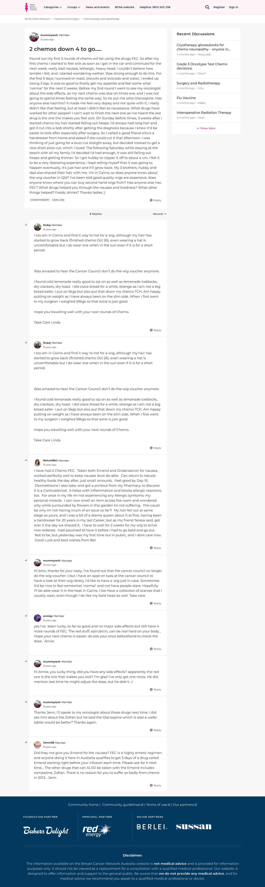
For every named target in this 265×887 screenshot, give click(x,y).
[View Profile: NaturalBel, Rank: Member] (37, 462)
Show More (206, 128)
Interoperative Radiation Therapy (204, 113)
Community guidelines (121, 805)
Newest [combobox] (160, 214)
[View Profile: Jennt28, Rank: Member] (37, 744)
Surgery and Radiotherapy (198, 83)
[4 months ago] (186, 54)
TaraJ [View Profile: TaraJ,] (201, 117)
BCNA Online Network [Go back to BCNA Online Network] (37, 18)
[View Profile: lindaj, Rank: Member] (37, 227)
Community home (83, 805)
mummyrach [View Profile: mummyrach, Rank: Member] (49, 35)
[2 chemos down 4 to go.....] (49, 229)
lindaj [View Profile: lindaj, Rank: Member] (47, 225)
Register (219, 7)
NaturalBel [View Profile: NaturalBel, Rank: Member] (50, 460)
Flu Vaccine (186, 98)
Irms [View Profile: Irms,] (201, 88)
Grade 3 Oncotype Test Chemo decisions (202, 66)
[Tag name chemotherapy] (39, 200)
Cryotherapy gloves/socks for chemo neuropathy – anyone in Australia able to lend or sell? (202, 47)
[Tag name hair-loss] (58, 200)
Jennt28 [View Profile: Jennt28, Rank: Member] (48, 742)
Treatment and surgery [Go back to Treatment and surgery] (66, 18)
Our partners (183, 805)
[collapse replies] (26, 225)
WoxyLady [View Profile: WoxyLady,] (204, 54)
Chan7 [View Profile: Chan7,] (202, 73)
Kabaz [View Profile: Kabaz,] (201, 103)
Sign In (233, 7)
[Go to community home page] (30, 7)
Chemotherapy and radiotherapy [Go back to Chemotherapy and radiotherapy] (101, 18)
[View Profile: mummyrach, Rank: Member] (34, 37)
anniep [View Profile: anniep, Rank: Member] (48, 616)
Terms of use (156, 805)
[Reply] (155, 200)
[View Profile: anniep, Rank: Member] (37, 618)
